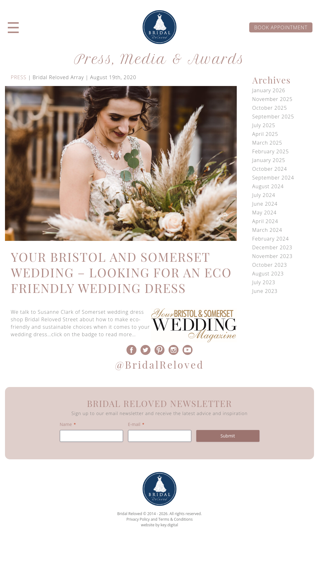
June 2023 (265, 291)
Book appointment (280, 27)
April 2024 (265, 221)
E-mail (136, 424)
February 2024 (270, 238)
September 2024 (273, 177)
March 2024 (267, 230)
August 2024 (268, 186)
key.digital (169, 525)
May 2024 (264, 212)
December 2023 (272, 247)
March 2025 (267, 142)
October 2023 (269, 264)
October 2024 (269, 168)
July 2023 (263, 282)
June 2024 (265, 203)
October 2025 (269, 107)
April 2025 (265, 134)
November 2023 (272, 256)
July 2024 (263, 195)
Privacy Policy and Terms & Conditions (159, 519)
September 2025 (273, 116)
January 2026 (268, 90)
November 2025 (272, 99)
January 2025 (268, 160)
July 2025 (263, 125)
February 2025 (270, 151)
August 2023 (268, 273)
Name (68, 424)
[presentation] (159, 549)
